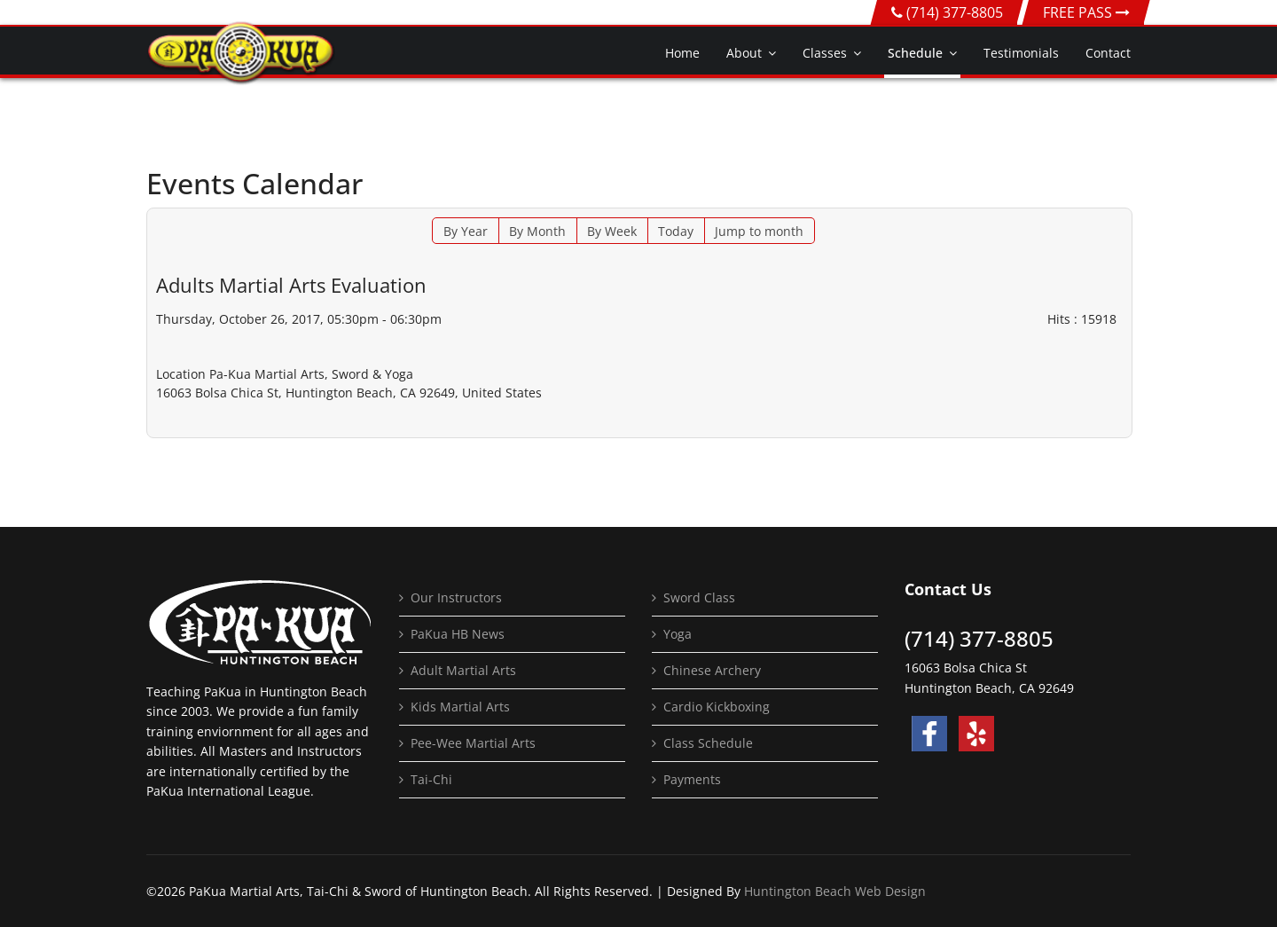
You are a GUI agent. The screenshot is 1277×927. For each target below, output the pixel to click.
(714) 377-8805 (954, 12)
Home (682, 52)
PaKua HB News (458, 633)
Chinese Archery (712, 670)
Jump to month (759, 231)
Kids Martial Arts (460, 706)
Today (675, 231)
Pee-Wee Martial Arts (473, 743)
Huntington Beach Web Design (835, 891)
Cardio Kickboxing (716, 706)
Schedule (915, 52)
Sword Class (699, 597)
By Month (537, 231)
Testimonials (1021, 52)
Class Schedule (708, 743)
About (744, 52)
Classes (825, 52)
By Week (612, 231)
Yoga (677, 633)
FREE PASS (1086, 12)
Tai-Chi (431, 779)
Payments (692, 779)
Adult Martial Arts (463, 670)
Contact (1108, 52)
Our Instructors (456, 597)
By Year (465, 231)
